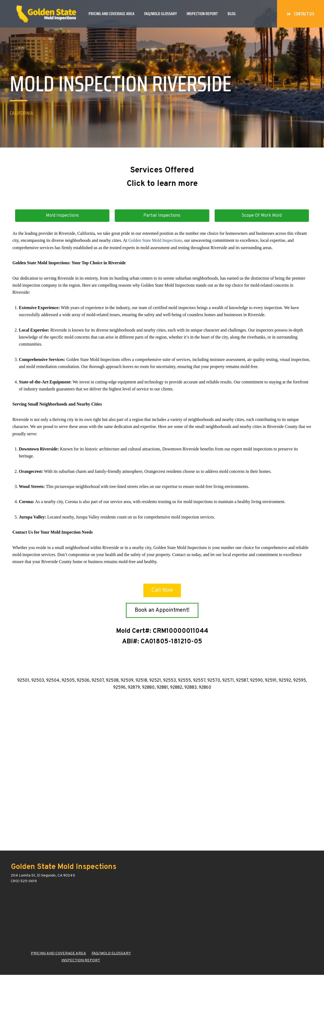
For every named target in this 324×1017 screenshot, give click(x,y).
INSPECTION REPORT (80, 960)
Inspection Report (202, 13)
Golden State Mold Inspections (155, 240)
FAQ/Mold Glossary (160, 13)
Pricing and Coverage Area (111, 13)
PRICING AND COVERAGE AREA (58, 953)
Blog (232, 13)
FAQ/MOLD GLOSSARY (111, 953)
